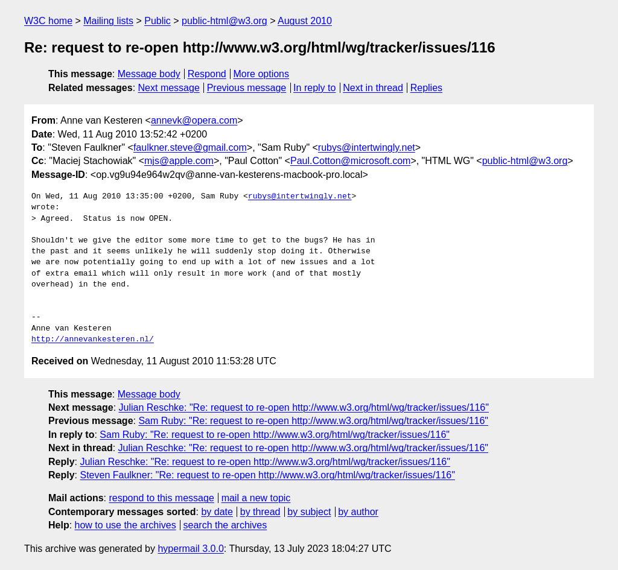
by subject (309, 512)
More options (262, 74)
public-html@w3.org (224, 21)
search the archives (225, 525)
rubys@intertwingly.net (366, 147)
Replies (426, 88)
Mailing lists (108, 21)
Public (157, 21)
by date (216, 512)
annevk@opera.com (194, 120)
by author (358, 512)
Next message (169, 88)
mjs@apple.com (179, 161)
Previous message (247, 88)
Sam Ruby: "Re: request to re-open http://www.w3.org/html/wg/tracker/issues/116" (313, 421)
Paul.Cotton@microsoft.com (350, 161)
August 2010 (305, 21)
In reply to (314, 88)
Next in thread (373, 88)
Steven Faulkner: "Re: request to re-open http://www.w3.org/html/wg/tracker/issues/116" (267, 475)
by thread (260, 512)
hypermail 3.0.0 (190, 548)
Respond (207, 74)
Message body (149, 74)
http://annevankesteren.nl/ (92, 339)
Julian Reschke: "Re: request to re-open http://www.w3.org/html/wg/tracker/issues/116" (304, 407)
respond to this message (161, 498)
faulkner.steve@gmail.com (190, 147)
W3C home (48, 21)
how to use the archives (125, 525)
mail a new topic (256, 498)
